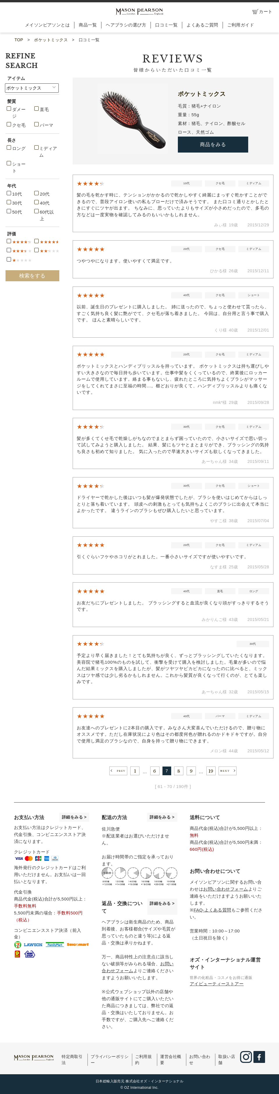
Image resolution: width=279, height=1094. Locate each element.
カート (262, 11)
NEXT (225, 771)
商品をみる (213, 144)
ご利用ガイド (240, 24)
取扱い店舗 (226, 1059)
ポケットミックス (51, 39)
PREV (121, 771)
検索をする (32, 276)
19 (211, 771)
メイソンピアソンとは (47, 24)
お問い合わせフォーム (225, 889)
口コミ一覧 (166, 24)
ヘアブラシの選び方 (126, 24)
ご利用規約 (143, 1059)
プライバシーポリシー (109, 1059)
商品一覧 (88, 24)
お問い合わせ (199, 1059)
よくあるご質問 (202, 24)
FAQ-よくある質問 (212, 909)
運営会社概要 (170, 1059)
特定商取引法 (72, 1059)
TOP (19, 39)
